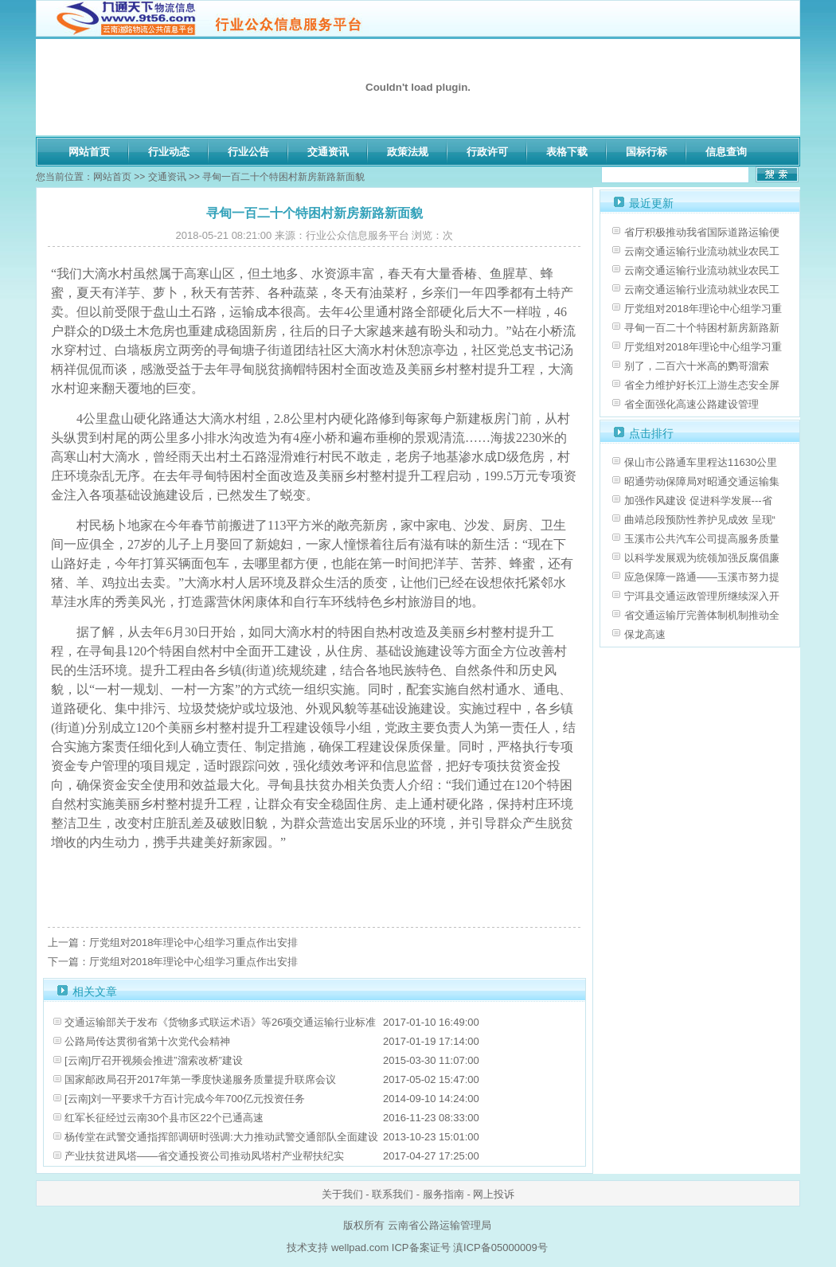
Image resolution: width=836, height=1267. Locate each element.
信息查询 (726, 152)
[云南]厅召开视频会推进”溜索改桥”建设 (153, 1060)
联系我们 (392, 1194)
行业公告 (248, 152)
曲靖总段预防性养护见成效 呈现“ (699, 520)
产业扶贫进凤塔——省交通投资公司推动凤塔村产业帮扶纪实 (204, 1156)
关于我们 (342, 1194)
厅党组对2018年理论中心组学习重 (703, 309)
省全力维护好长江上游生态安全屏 (701, 385)
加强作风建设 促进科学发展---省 (698, 500)
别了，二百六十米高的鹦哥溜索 (696, 366)
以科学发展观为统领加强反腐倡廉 (701, 558)
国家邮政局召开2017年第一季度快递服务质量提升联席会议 (200, 1079)
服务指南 (443, 1194)
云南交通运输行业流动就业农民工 (701, 251)
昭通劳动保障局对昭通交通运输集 (701, 481)
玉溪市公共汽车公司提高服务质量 (701, 539)
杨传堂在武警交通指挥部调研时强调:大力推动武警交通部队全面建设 (221, 1137)
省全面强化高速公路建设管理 (691, 404)
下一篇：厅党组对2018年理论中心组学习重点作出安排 (173, 962)
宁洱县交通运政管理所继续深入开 (701, 596)
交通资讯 (328, 152)
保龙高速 (645, 634)
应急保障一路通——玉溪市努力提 (701, 577)
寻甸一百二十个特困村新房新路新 (701, 328)
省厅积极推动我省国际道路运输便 (701, 232)
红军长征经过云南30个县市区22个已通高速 (164, 1118)
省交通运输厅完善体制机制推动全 (701, 615)
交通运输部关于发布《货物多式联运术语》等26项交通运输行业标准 (220, 1022)
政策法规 (407, 152)
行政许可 (487, 152)
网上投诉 (493, 1194)
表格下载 (567, 152)
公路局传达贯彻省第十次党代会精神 (147, 1041)
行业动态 (168, 152)
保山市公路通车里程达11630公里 (700, 462)
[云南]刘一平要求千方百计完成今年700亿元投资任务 (184, 1099)
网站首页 (89, 152)
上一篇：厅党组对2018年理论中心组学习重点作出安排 (173, 942)
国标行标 (646, 152)
